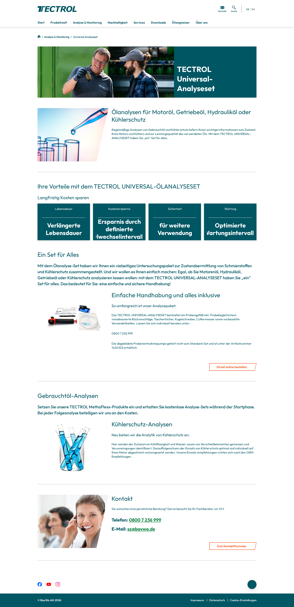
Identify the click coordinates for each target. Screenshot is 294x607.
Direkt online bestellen (232, 367)
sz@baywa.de (141, 529)
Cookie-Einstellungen (243, 600)
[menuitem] (222, 9)
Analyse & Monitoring (57, 37)
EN (253, 9)
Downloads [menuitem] (158, 22)
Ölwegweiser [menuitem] (181, 22)
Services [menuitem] (139, 22)
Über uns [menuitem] (202, 22)
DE (247, 9)
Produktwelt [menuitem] (58, 22)
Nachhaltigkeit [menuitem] (118, 22)
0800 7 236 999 (145, 520)
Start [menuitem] (41, 22)
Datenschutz (217, 600)
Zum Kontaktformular (231, 546)
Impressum (197, 600)
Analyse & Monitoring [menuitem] (87, 22)
